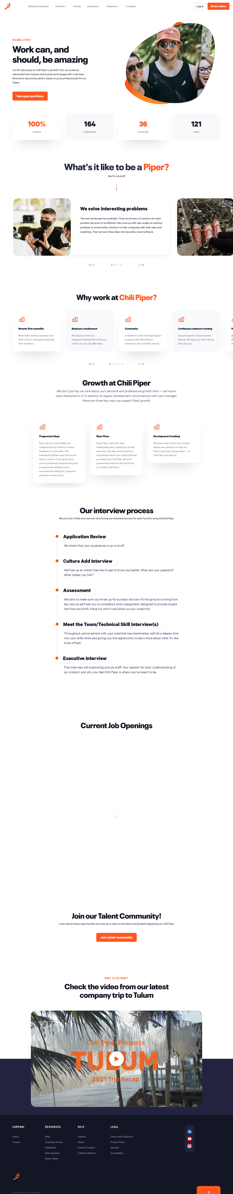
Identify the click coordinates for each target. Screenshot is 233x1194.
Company (131, 6)
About (15, 1136)
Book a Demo (52, 1158)
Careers (16, 1142)
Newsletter (50, 1147)
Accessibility (117, 1153)
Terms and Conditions (122, 1136)
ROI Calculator (52, 1153)
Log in (199, 6)
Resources (112, 6)
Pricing (77, 6)
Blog (47, 1136)
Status (81, 1142)
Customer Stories (54, 1142)
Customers (92, 6)
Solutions (60, 6)
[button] (111, 265)
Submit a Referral (86, 1153)
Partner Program (86, 1147)
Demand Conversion (38, 6)
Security (115, 1147)
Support (82, 1136)
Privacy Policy (118, 1142)
